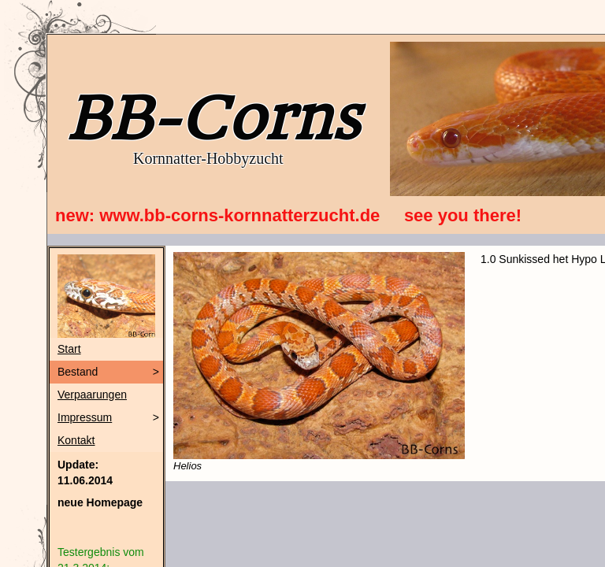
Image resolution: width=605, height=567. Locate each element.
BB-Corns (212, 118)
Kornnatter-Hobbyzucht (208, 158)
